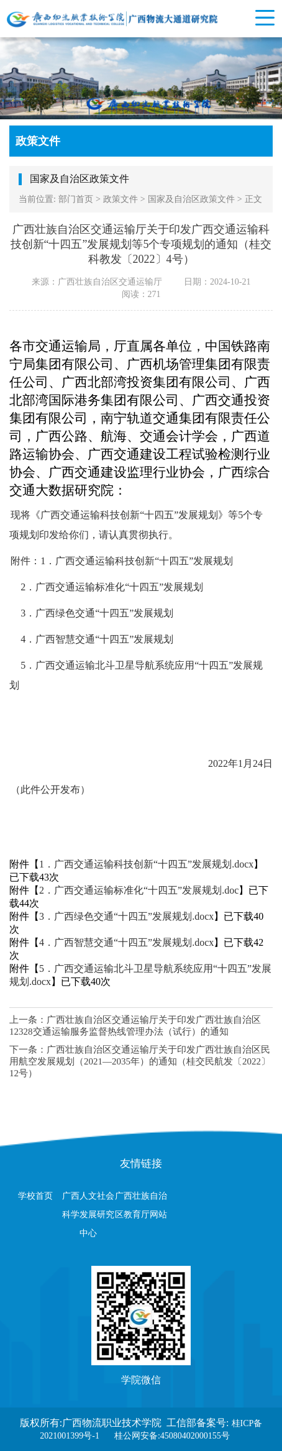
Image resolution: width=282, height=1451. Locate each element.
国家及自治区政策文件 (191, 199)
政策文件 (120, 199)
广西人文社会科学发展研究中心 (88, 1214)
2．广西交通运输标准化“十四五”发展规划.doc (139, 890)
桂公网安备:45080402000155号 (172, 1435)
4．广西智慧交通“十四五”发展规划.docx (126, 942)
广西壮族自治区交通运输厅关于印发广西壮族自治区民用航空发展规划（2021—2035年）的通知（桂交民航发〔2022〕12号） (139, 1061)
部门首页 (75, 199)
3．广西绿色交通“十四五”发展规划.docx (126, 916)
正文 (253, 199)
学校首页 (35, 1196)
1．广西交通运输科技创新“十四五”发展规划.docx (146, 864)
